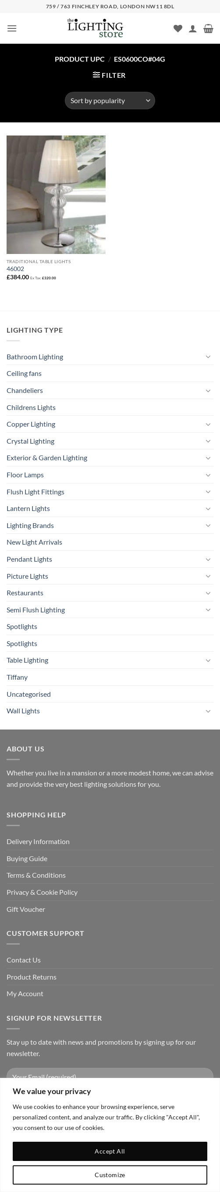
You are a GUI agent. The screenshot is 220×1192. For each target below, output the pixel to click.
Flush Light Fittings (35, 491)
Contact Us (24, 960)
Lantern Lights (28, 508)
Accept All (110, 1151)
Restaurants (25, 592)
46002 (15, 268)
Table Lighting (27, 660)
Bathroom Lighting (35, 356)
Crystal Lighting (30, 441)
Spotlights (22, 626)
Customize (110, 1174)
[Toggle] (208, 356)
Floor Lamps (25, 474)
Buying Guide (27, 858)
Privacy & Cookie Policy (42, 892)
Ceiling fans (24, 373)
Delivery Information (38, 841)
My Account (25, 993)
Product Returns (32, 977)
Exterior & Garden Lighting (47, 457)
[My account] (192, 28)
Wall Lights (23, 710)
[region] (110, 1135)
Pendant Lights (29, 559)
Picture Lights (27, 576)
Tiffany (17, 677)
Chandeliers (25, 390)
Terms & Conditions (36, 875)
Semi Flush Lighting (36, 609)
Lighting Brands (30, 525)
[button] (12, 28)
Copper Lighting (31, 424)
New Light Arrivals (34, 542)
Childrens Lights (31, 407)
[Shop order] (110, 100)
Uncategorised (29, 694)
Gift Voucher (26, 909)
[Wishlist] (178, 28)
